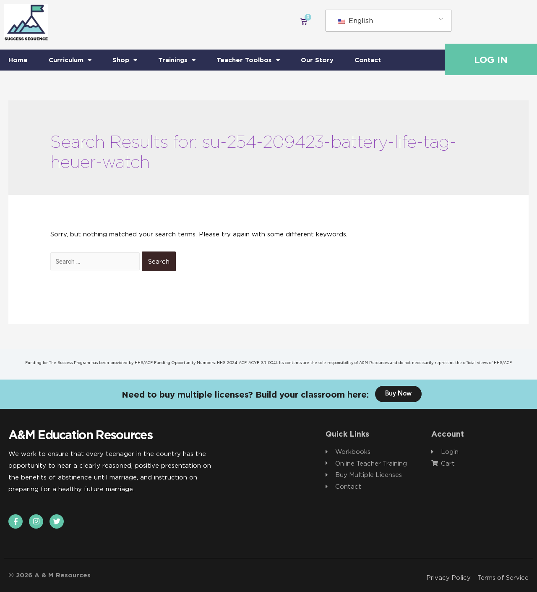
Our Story (317, 59)
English (355, 20)
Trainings (177, 60)
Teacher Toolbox (248, 60)
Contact (368, 59)
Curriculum (70, 60)
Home (18, 59)
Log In (491, 60)
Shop (124, 60)
